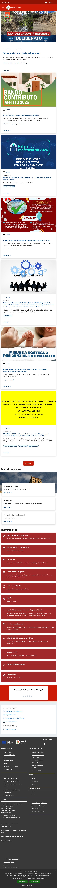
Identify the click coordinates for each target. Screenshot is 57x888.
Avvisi (33, 784)
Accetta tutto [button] (22, 881)
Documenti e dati (8, 769)
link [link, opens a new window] (44, 878)
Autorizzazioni (7, 793)
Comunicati (35, 781)
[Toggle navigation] (3, 7)
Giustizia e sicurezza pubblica (11, 781)
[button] (28, 885)
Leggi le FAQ (35, 809)
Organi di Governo (8, 752)
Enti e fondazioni (8, 761)
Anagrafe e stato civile (38, 752)
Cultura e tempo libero (38, 755)
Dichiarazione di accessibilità (11, 868)
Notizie (33, 778)
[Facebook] (44, 744)
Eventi (33, 794)
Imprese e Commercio (37, 760)
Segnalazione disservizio (38, 806)
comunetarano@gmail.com (12, 817)
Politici (5, 763)
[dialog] (28, 878)
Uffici (5, 758)
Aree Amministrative (9, 755)
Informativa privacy (9, 862)
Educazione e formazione (10, 778)
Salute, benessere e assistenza (12, 790)
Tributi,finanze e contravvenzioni (12, 784)
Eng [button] (51, 2)
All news (28, 463)
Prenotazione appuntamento (39, 803)
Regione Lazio (6, 2)
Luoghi (33, 792)
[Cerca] (54, 8)
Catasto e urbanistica (37, 765)
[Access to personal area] (46, 2)
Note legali (6, 865)
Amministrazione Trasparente (12, 859)
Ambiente (6, 787)
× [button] (55, 870)
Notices (8, 49)
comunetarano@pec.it (10, 815)
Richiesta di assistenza (38, 811)
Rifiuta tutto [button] (35, 881)
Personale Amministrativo (11, 766)
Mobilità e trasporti (37, 770)
